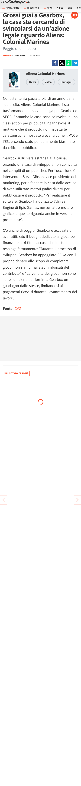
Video (60, 7)
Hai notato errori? (16, 373)
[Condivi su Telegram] (75, 63)
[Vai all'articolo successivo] (3, 500)
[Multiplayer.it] (15, 1)
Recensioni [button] (31, 7)
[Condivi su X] (62, 63)
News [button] (48, 7)
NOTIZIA (7, 55)
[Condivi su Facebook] (55, 63)
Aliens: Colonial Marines (45, 73)
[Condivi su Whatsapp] (69, 63)
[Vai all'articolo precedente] (77, 500)
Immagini (66, 82)
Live (70, 7)
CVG (18, 308)
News (32, 82)
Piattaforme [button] (10, 7)
